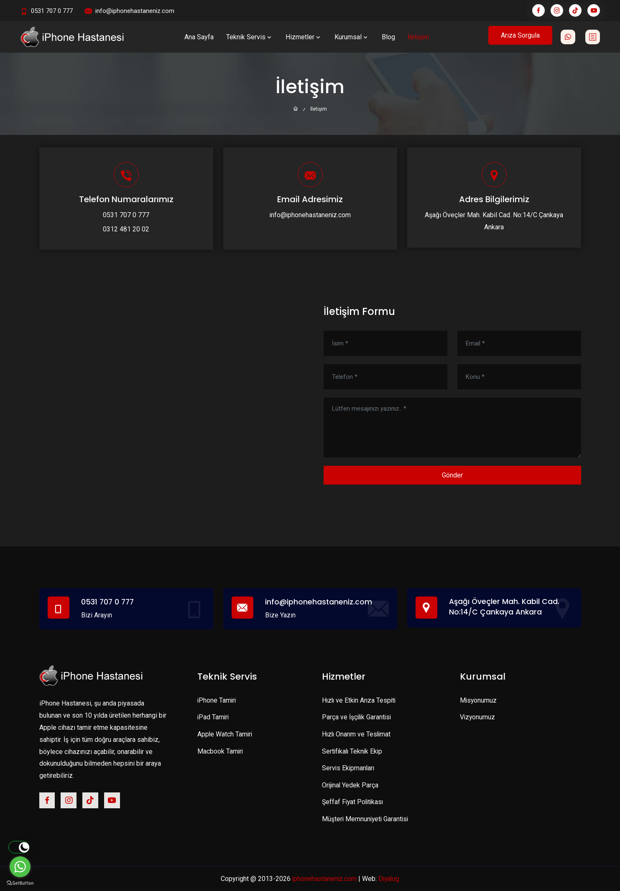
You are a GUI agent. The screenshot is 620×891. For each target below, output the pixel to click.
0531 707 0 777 (52, 11)
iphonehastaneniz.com (324, 879)
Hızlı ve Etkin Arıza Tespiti (360, 700)
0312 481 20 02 (126, 229)
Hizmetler (304, 37)
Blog (388, 37)
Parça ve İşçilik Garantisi (357, 717)
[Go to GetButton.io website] (20, 882)
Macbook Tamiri (220, 751)
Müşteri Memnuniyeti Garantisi (366, 819)
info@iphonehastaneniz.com (134, 11)
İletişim (418, 37)
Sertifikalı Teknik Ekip (353, 751)
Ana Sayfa (199, 37)
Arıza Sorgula (520, 35)
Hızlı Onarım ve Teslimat (357, 734)
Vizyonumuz (478, 717)
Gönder (452, 475)
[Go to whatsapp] (20, 866)
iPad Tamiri (213, 717)
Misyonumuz (479, 700)
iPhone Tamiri (217, 700)
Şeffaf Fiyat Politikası (354, 802)
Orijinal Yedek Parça (351, 785)
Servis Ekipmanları (349, 768)
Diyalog (389, 879)
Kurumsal (351, 37)
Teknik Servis (249, 37)
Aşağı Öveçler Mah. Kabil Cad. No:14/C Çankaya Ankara (505, 607)
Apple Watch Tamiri (225, 734)
